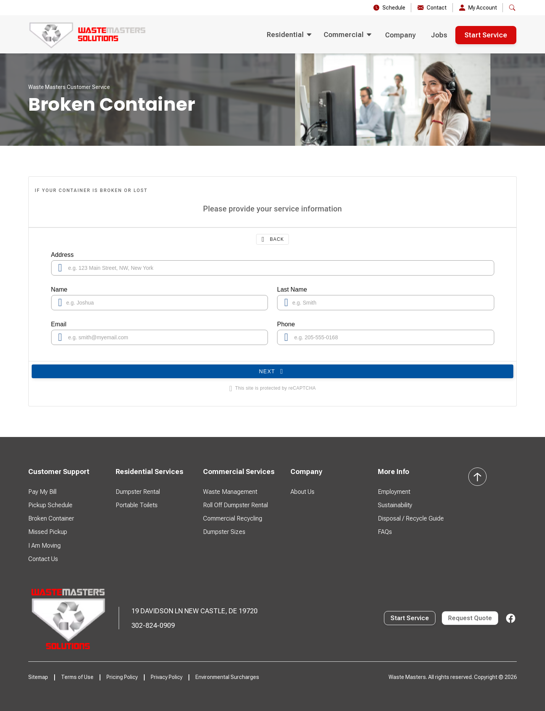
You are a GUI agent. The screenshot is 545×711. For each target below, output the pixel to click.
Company (400, 35)
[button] (512, 7)
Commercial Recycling (232, 518)
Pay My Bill (42, 491)
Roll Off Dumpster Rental (235, 505)
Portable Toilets (137, 505)
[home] (87, 35)
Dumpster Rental (138, 491)
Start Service (485, 35)
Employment (394, 491)
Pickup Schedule (50, 505)
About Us (302, 491)
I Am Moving (44, 545)
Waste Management (230, 491)
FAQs (385, 531)
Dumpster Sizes (224, 531)
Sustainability (395, 505)
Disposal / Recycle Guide (411, 518)
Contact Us (43, 559)
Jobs (439, 35)
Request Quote (470, 618)
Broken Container (51, 518)
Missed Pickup (47, 531)
